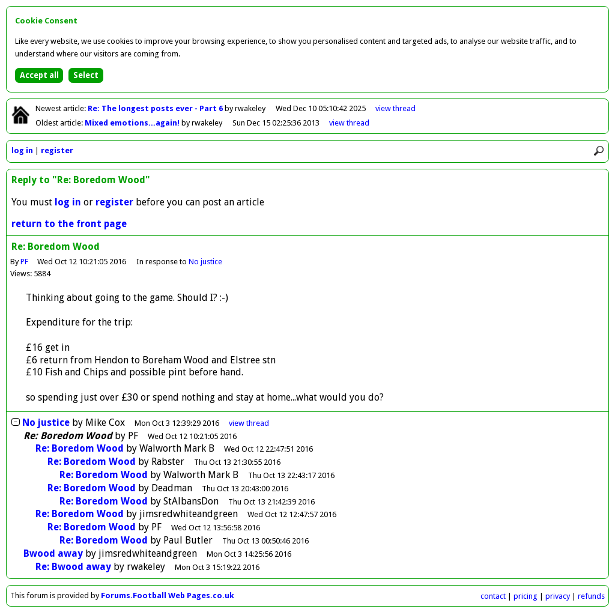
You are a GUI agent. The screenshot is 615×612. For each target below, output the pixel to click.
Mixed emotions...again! (133, 122)
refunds (591, 596)
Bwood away (53, 553)
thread (249, 423)
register (57, 150)
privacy (557, 596)
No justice (206, 261)
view (395, 108)
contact (493, 596)
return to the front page (69, 223)
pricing (526, 596)
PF (24, 261)
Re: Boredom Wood (79, 448)
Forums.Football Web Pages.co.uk (167, 595)
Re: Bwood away (73, 566)
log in (22, 150)
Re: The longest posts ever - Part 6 (156, 108)
